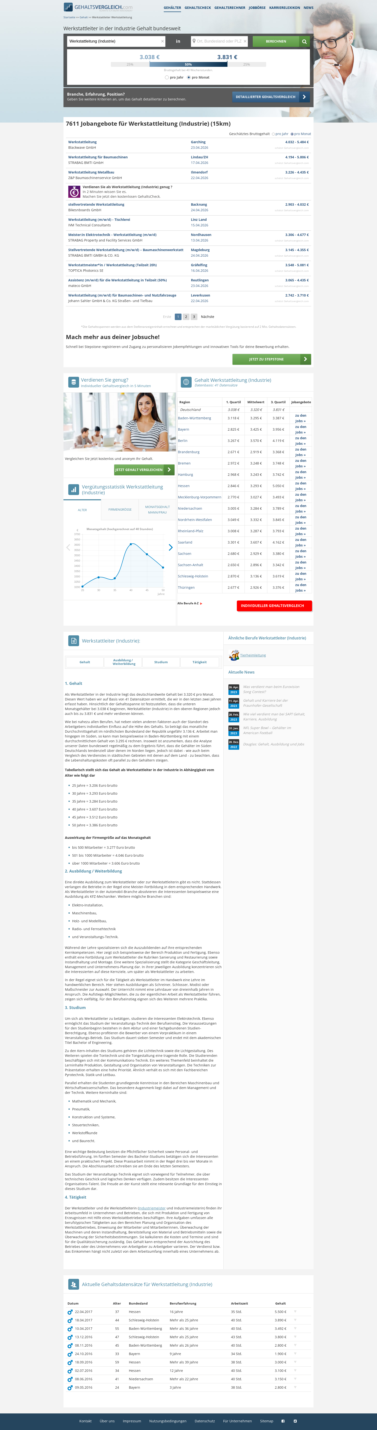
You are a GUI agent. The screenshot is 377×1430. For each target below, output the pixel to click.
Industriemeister (152, 1208)
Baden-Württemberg (194, 418)
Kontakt (85, 1421)
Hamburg (185, 474)
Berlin (183, 440)
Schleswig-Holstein (193, 576)
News (309, 7)
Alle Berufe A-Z (188, 603)
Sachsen (184, 553)
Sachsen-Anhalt (190, 565)
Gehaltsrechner (229, 7)
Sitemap (266, 1421)
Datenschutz (205, 1421)
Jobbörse (257, 7)
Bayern (183, 429)
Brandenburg (189, 452)
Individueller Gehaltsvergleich (272, 605)
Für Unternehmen (237, 1421)
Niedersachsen (190, 508)
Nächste (207, 316)
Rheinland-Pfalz (190, 531)
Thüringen (186, 587)
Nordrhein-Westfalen (195, 519)
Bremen (184, 463)
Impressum (132, 1421)
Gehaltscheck (198, 7)
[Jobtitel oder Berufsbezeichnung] (116, 41)
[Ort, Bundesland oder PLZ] (219, 41)
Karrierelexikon (284, 7)
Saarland (185, 542)
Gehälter (172, 7)
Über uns (107, 1421)
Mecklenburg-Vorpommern (199, 497)
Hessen (184, 485)
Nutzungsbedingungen (168, 1421)
